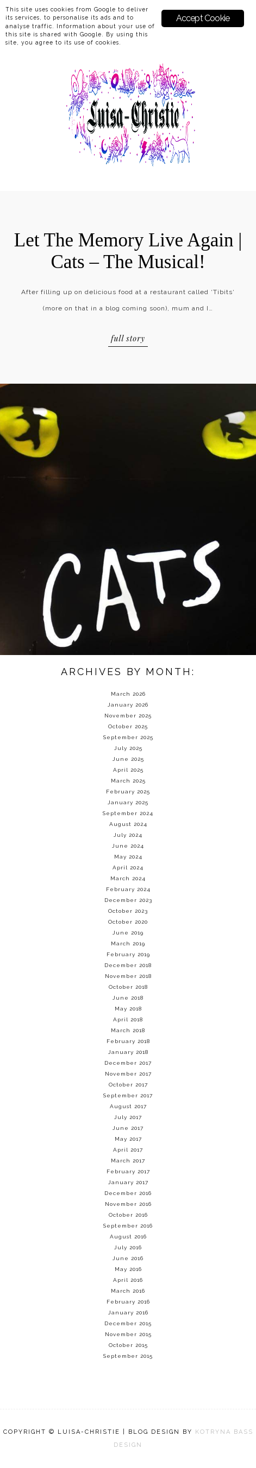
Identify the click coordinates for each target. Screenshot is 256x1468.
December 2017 (128, 1063)
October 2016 (128, 1215)
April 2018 (128, 1019)
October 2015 (128, 1345)
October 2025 (128, 726)
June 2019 (128, 933)
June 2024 (128, 846)
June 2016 (128, 1258)
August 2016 (128, 1237)
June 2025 (128, 759)
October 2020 (128, 922)
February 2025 (128, 792)
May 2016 (128, 1269)
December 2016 (128, 1193)
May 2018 (128, 1009)
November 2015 (128, 1334)
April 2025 (128, 770)
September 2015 (128, 1356)
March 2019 (128, 943)
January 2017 (128, 1182)
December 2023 (128, 900)
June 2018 (128, 998)
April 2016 (128, 1280)
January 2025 (128, 802)
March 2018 (128, 1030)
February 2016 (128, 1302)
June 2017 (128, 1128)
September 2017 (128, 1095)
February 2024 (128, 889)
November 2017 (128, 1074)
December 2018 (128, 965)
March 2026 (128, 694)
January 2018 (128, 1052)
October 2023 (128, 911)
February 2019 (128, 954)
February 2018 (128, 1041)
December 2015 (128, 1323)
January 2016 (128, 1313)
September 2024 (128, 813)
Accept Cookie (203, 18)
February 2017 (128, 1171)
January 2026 (128, 705)
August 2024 (128, 824)
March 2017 (128, 1161)
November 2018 (128, 976)
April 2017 (128, 1150)
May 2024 (128, 857)
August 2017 (128, 1106)
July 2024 (128, 835)
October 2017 (128, 1085)
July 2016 (128, 1247)
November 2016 (128, 1204)
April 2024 (128, 867)
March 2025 (128, 781)
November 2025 (128, 716)
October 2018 (128, 987)
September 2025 (128, 737)
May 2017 (128, 1139)
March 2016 (128, 1291)
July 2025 (128, 748)
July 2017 (128, 1117)
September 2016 (128, 1226)
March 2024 (128, 878)
